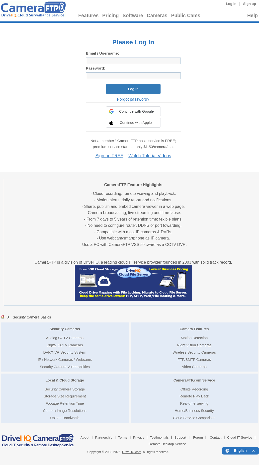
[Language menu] (240, 451)
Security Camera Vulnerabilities (65, 367)
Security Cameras (65, 329)
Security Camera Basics (32, 317)
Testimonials (159, 437)
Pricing (110, 15)
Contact (215, 437)
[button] (133, 111)
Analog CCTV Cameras (65, 338)
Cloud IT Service (239, 437)
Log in (231, 4)
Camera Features (194, 329)
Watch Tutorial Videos (149, 155)
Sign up (249, 4)
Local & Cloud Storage (65, 380)
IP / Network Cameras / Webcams (65, 360)
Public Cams (185, 15)
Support (180, 437)
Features (88, 15)
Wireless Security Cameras (194, 352)
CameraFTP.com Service (194, 380)
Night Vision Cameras (194, 345)
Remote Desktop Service (167, 444)
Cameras (157, 15)
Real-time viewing (194, 403)
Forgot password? (133, 99)
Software (133, 15)
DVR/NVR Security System (64, 352)
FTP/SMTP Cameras (194, 360)
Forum (198, 437)
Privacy (138, 437)
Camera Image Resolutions (64, 411)
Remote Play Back (194, 396)
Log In (133, 89)
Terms (122, 437)
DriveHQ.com (131, 452)
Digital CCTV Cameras (65, 345)
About (85, 437)
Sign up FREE (109, 155)
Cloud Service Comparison (194, 418)
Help (252, 15)
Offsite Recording (194, 389)
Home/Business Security (194, 411)
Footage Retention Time (65, 403)
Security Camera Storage (65, 389)
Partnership (103, 437)
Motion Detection (194, 338)
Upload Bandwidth (64, 418)
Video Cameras (194, 367)
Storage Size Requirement (65, 396)
